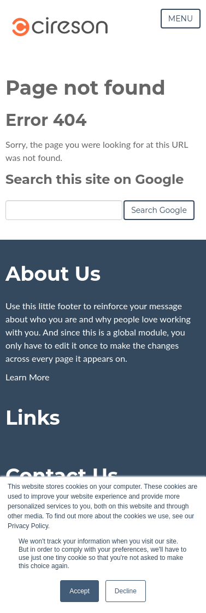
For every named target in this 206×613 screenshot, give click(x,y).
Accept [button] (79, 591)
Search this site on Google (94, 179)
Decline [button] (126, 591)
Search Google (159, 210)
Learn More (27, 376)
